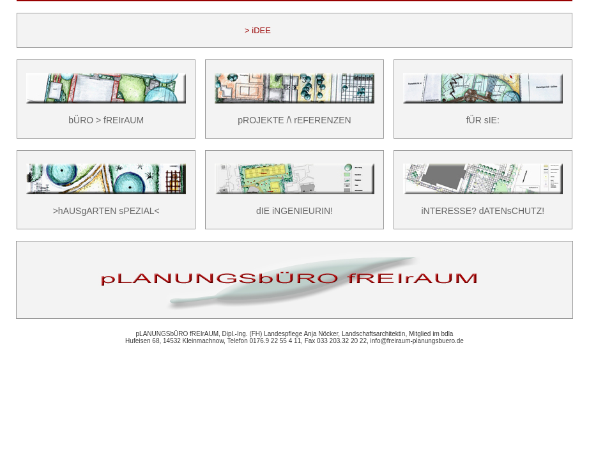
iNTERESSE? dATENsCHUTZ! (482, 211)
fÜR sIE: (483, 120)
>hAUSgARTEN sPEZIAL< (106, 211)
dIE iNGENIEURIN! (294, 211)
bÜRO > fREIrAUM (106, 120)
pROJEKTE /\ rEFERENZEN (294, 120)
